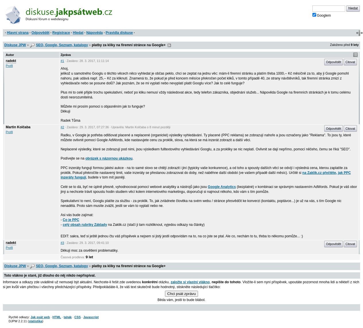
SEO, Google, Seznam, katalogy (62, 45)
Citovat (350, 62)
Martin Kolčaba (18, 127)
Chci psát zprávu (181, 294)
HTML (56, 317)
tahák (68, 317)
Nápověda (94, 33)
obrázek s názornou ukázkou (108, 158)
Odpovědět (40, 33)
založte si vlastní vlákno (190, 282)
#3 (62, 242)
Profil (9, 65)
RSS (169, 45)
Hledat (78, 33)
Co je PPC (71, 220)
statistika (35, 321)
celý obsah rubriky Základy (85, 225)
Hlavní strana (17, 33)
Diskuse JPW (15, 45)
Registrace (61, 33)
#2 (62, 127)
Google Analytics (222, 187)
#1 (62, 61)
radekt (11, 61)
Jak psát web (40, 317)
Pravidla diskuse (119, 33)
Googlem (321, 15)
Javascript (91, 317)
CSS (77, 317)
